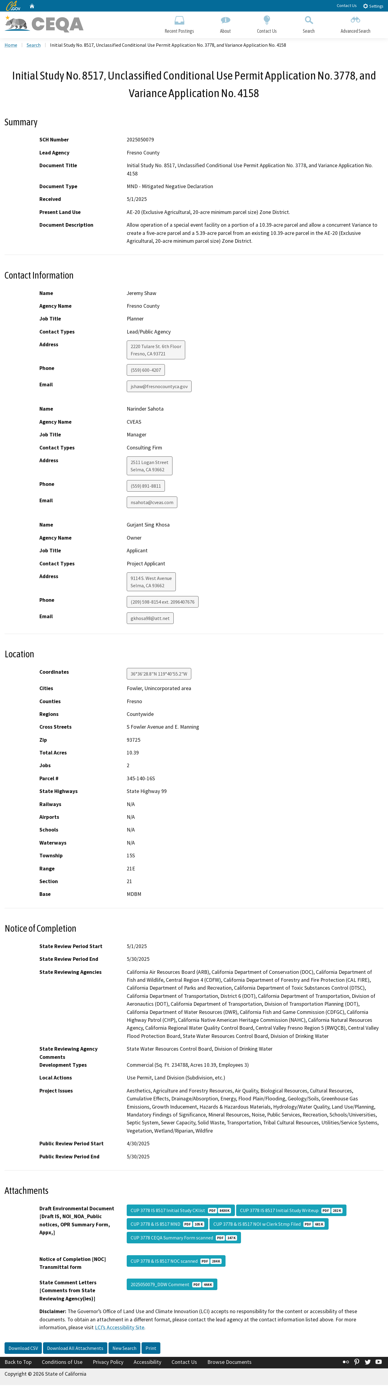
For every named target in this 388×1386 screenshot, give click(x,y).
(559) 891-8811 (146, 487)
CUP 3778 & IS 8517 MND (167, 1225)
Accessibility (147, 1362)
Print (151, 1349)
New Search (124, 1349)
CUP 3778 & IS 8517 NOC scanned (176, 1262)
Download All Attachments (75, 1349)
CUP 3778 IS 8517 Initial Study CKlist (181, 1211)
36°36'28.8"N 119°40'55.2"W (159, 675)
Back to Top (18, 1362)
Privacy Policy (108, 1362)
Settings (373, 6)
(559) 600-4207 (146, 371)
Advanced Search (355, 23)
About (225, 23)
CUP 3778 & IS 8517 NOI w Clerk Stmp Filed (269, 1225)
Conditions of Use (62, 1362)
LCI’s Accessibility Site (119, 1328)
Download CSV (23, 1349)
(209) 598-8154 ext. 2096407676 (163, 603)
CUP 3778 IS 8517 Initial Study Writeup (291, 1211)
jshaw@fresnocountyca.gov (159, 387)
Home (11, 46)
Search (308, 23)
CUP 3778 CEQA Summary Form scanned (184, 1238)
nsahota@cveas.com (152, 503)
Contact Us (347, 5)
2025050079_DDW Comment (172, 1285)
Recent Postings (179, 23)
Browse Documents (229, 1362)
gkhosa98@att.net (150, 619)
